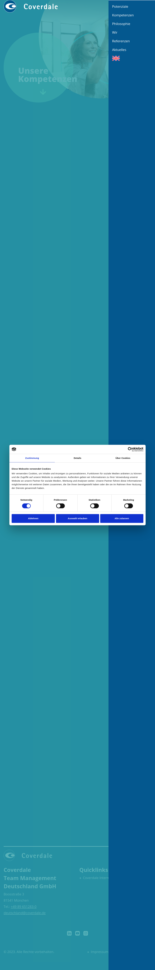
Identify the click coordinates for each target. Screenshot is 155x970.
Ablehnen (33, 518)
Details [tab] (77, 458)
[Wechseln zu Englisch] (132, 58)
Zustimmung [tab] (32, 458)
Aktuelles (119, 49)
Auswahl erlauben (77, 518)
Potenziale (120, 6)
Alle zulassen (122, 518)
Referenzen (121, 41)
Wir (114, 32)
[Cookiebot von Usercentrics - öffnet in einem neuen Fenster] (130, 449)
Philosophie (121, 23)
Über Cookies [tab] (122, 458)
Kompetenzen (123, 15)
